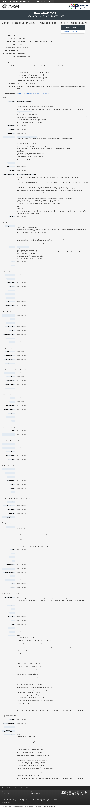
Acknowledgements (35, 793)
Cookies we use (5, 793)
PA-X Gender (23, 1)
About (50, 1)
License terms (5, 796)
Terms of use (5, 791)
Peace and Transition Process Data (45, 16)
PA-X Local (30, 1)
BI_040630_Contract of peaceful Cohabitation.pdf (28, 93)
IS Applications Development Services (48, 806)
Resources (43, 1)
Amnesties (37, 1)
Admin (85, 1)
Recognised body (40, 801)
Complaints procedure (36, 791)
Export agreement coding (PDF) (70, 31)
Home (4, 1)
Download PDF (45, 93)
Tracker (9, 1)
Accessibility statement (7, 795)
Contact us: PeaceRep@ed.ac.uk (38, 795)
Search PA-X (15, 1)
